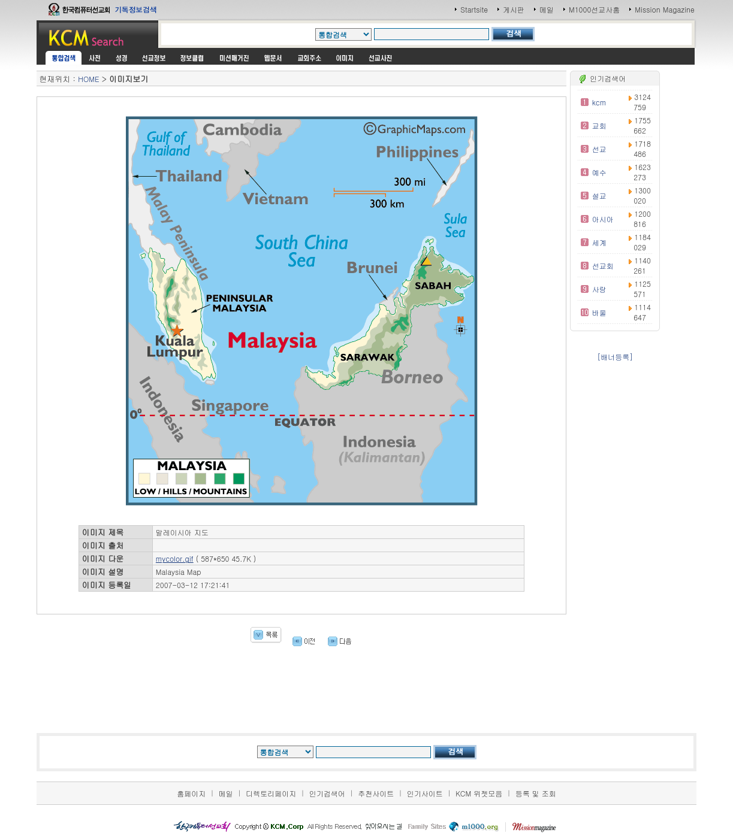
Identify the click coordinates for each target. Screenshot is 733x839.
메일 (546, 9)
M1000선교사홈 (594, 9)
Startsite (474, 9)
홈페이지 (191, 793)
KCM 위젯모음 (479, 793)
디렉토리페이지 (271, 793)
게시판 (513, 9)
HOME (88, 79)
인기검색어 (327, 793)
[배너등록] (615, 357)
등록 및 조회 (535, 793)
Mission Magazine (665, 9)
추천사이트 (376, 793)
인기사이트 (425, 793)
